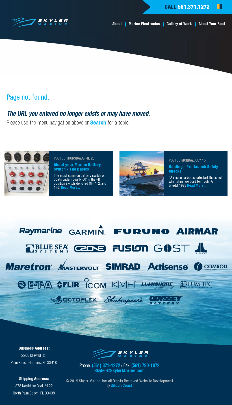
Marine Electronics (144, 24)
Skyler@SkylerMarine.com (119, 371)
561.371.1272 (194, 7)
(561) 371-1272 (106, 366)
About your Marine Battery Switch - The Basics (77, 167)
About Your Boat (212, 24)
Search (98, 123)
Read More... (70, 188)
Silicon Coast (121, 386)
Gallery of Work (179, 24)
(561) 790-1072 (145, 366)
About (117, 24)
